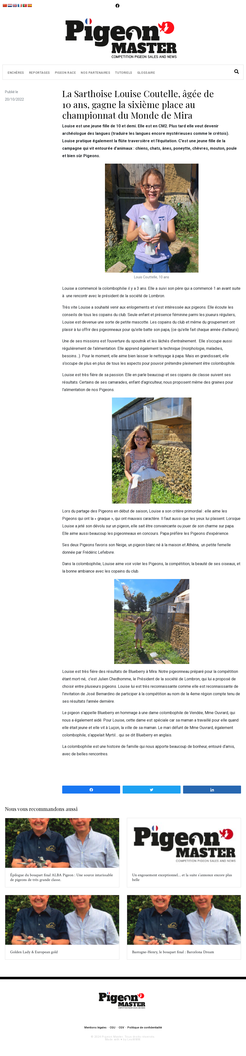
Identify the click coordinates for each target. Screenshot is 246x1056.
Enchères (16, 72)
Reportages (39, 72)
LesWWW (133, 1039)
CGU (112, 1027)
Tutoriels (123, 72)
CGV (121, 1027)
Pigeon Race (65, 72)
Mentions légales (95, 1027)
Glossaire (146, 72)
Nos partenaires (95, 72)
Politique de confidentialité (144, 1027)
